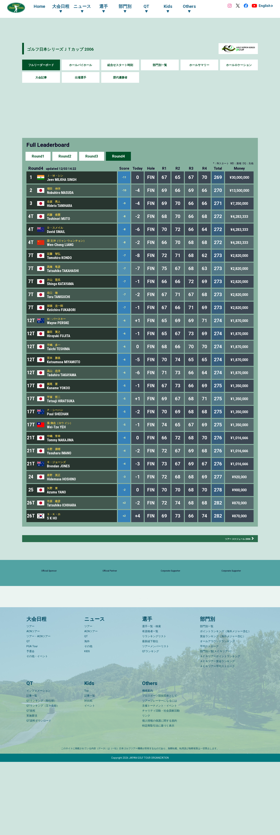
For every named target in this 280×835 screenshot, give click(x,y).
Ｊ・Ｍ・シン (57, 176)
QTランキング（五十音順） (42, 778)
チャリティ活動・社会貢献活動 (161, 783)
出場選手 (80, 77)
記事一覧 (31, 768)
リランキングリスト (154, 709)
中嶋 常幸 (56, 474)
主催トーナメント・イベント (159, 778)
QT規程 (30, 783)
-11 (124, 178)
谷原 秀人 (56, 206)
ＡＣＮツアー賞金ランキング (217, 734)
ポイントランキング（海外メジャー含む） (225, 704)
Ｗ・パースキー (59, 340)
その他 (88, 719)
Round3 (91, 156)
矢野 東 (54, 534)
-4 (124, 476)
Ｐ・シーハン (57, 445)
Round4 (118, 156)
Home (43, 6)
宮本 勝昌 (56, 385)
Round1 (38, 156)
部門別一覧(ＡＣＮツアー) (215, 724)
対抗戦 (88, 773)
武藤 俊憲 (56, 221)
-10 (124, 193)
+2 (124, 551)
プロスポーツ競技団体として (159, 768)
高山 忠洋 (56, 400)
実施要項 (31, 788)
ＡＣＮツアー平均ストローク (217, 739)
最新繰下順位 (150, 714)
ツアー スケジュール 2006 (231, 590)
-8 (124, 223)
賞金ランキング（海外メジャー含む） (223, 709)
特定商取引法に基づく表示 (158, 798)
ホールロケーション (238, 65)
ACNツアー (33, 704)
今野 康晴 (56, 489)
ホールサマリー (199, 65)
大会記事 (41, 77)
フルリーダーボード (41, 65)
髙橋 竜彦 (56, 280)
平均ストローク (209, 719)
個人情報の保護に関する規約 (159, 793)
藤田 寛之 (56, 355)
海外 (87, 714)
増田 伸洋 (56, 191)
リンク (146, 788)
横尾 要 (54, 415)
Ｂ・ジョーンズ (59, 504)
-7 (124, 267)
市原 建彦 (56, 549)
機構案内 (147, 763)
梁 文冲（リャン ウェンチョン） (73, 251)
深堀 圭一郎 (57, 325)
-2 (124, 536)
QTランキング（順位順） (41, 773)
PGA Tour (32, 719)
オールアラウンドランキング (217, 714)
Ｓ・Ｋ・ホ (56, 564)
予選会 (30, 724)
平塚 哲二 (56, 430)
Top (86, 763)
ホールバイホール (80, 65)
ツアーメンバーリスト (155, 719)
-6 (124, 342)
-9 (124, 208)
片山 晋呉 (56, 295)
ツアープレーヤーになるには (159, 773)
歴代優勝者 (120, 77)
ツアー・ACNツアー (38, 709)
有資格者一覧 (150, 704)
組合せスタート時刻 (120, 65)
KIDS (87, 724)
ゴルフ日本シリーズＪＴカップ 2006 (78, 48)
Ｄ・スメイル (57, 236)
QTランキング (150, 724)
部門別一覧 (160, 65)
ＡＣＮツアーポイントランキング (220, 729)
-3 (124, 521)
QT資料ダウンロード (38, 793)
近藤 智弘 (56, 265)
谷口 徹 (54, 310)
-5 (124, 417)
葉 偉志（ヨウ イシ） (64, 459)
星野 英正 (56, 519)
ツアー (30, 699)
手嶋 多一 (56, 370)
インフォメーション (38, 763)
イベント (89, 778)
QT (28, 714)
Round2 (65, 156)
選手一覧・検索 (151, 699)
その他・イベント (37, 729)
